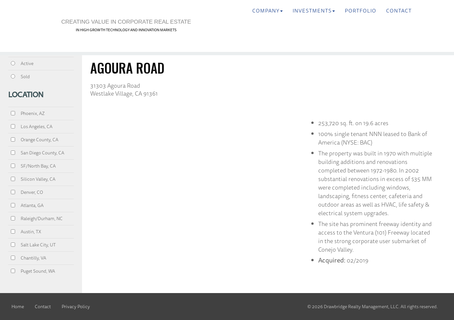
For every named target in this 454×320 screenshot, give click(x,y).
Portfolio (360, 10)
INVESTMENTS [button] (314, 10)
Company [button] (267, 10)
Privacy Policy (76, 306)
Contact (399, 10)
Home (17, 306)
